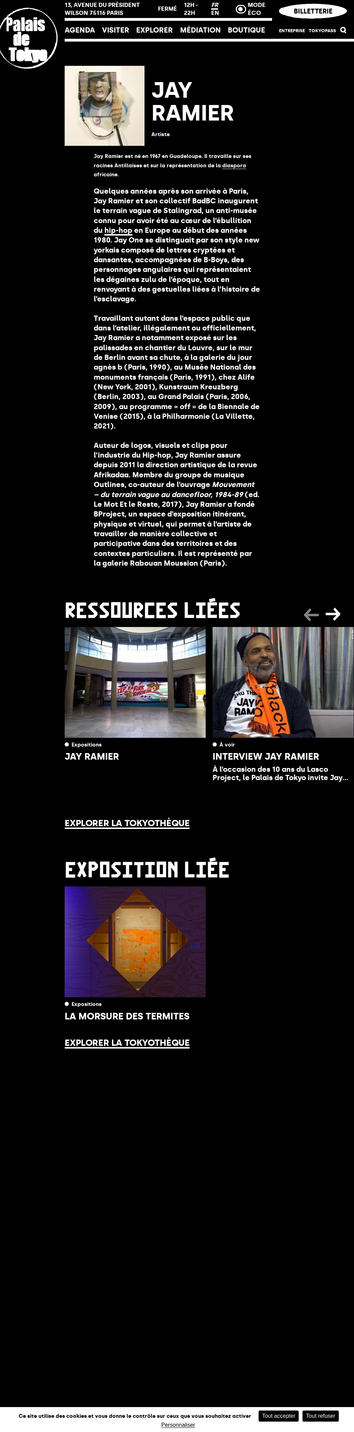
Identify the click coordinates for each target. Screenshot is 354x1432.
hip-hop (118, 230)
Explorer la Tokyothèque (127, 823)
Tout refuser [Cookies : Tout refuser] (320, 1416)
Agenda (80, 30)
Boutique (246, 30)
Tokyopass (322, 30)
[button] (343, 31)
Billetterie (313, 11)
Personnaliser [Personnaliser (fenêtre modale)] (178, 1425)
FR (214, 4)
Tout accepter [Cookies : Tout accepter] (278, 1416)
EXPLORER (154, 30)
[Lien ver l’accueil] (32, 84)
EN (215, 12)
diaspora (234, 165)
